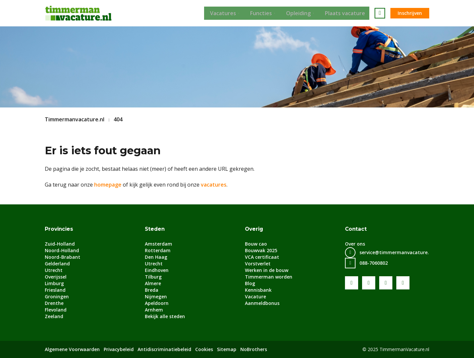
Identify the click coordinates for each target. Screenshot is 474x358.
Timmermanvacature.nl (74, 119)
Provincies (59, 229)
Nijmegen (156, 296)
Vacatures (221, 13)
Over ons (355, 244)
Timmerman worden (268, 277)
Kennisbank (258, 290)
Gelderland (57, 263)
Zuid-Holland (60, 244)
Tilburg (153, 277)
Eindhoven (157, 270)
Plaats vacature (349, 13)
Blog (250, 283)
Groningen (57, 296)
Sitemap (226, 349)
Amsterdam (158, 244)
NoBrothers (253, 349)
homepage (107, 184)
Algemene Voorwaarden (72, 349)
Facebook (351, 282)
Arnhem (154, 310)
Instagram (402, 282)
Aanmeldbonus (262, 303)
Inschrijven (410, 13)
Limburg (54, 283)
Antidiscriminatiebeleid (164, 349)
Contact (356, 229)
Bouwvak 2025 (261, 250)
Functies (261, 13)
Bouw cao (256, 244)
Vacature (255, 296)
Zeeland (54, 316)
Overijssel (55, 277)
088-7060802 (373, 263)
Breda (151, 290)
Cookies (204, 349)
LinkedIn (385, 282)
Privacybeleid (119, 349)
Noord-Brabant (62, 257)
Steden (155, 229)
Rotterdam (158, 250)
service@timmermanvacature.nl (396, 252)
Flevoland (55, 310)
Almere (153, 283)
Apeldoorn (157, 303)
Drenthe (54, 303)
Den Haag (156, 257)
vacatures (213, 184)
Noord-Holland (62, 250)
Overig (254, 229)
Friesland (55, 290)
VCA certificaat (262, 257)
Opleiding (300, 13)
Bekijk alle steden (165, 316)
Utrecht (54, 270)
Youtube (368, 282)
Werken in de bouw (266, 270)
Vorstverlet (258, 263)
